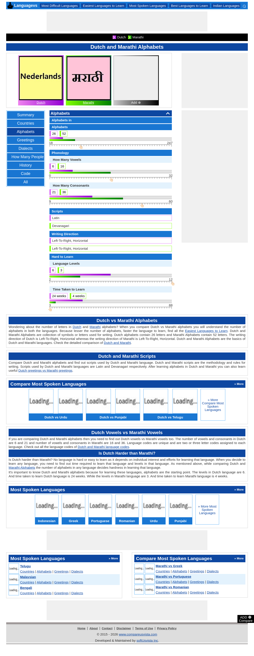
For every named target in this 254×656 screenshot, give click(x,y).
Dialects (26, 148)
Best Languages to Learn (189, 5)
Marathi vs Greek (169, 566)
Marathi (88, 102)
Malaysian (28, 577)
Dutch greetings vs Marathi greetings (45, 370)
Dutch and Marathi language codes (103, 447)
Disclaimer (123, 628)
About (93, 628)
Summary (25, 115)
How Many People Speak (33, 157)
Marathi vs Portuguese (173, 576)
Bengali (26, 588)
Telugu (25, 566)
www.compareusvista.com (138, 634)
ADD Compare (246, 618)
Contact (107, 628)
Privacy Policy (166, 628)
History (25, 165)
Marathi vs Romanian (172, 587)
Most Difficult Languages (60, 5)
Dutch (41, 102)
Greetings (25, 140)
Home (81, 628)
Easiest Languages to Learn (103, 5)
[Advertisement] (127, 21)
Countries (25, 123)
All (25, 182)
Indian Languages (226, 5)
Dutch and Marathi (117, 343)
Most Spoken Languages (147, 5)
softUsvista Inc (147, 640)
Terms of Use (144, 628)
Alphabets (25, 131)
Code (25, 173)
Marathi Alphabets (22, 467)
